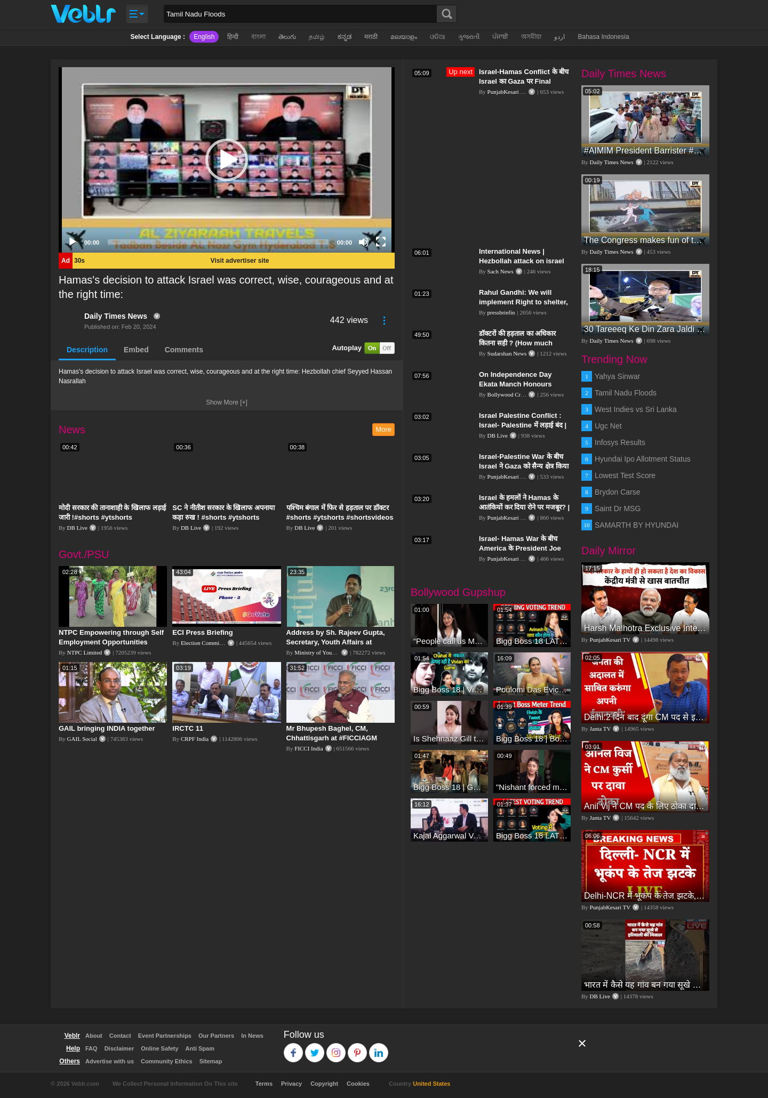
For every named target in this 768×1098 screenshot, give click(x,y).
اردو (559, 37)
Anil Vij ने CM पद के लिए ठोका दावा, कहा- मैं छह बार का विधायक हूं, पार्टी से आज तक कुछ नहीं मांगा (645, 806)
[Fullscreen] (380, 242)
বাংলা (258, 37)
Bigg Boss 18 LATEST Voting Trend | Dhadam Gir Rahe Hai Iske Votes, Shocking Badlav (532, 640)
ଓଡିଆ (437, 37)
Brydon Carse (618, 492)
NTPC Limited (84, 652)
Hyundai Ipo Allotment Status (643, 459)
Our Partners (216, 1035)
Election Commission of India (216, 643)
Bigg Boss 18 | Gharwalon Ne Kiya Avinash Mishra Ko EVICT (449, 787)
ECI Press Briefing (202, 632)
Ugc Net (608, 426)
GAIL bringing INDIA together (107, 728)
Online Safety (159, 1048)
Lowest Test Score (625, 475)
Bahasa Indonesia (603, 37)
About (93, 1035)
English (204, 37)
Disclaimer (119, 1048)
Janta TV (600, 728)
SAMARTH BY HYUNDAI (636, 525)
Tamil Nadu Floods (626, 393)
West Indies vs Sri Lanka (636, 409)
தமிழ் (317, 37)
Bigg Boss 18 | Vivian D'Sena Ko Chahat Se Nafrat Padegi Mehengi (449, 689)
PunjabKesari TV (507, 91)
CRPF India (195, 739)
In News (252, 1035)
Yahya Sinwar (617, 376)
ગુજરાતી (468, 37)
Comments (184, 349)
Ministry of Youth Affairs (324, 652)
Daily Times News (115, 316)
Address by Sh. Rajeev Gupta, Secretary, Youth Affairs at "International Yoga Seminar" (335, 642)
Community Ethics (167, 1061)
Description (87, 349)
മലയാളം (403, 37)
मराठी (371, 37)
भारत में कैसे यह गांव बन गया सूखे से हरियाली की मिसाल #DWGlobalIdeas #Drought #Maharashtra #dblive (645, 984)
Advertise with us (109, 1061)
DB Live (77, 527)
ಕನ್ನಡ (344, 37)
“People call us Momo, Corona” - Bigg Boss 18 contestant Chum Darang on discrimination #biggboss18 (449, 640)
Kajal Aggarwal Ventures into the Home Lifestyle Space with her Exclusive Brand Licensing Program (449, 835)
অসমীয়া (531, 37)
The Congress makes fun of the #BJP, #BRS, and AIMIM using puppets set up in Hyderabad (645, 240)
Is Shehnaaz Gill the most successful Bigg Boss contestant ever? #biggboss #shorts (449, 738)
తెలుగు (287, 37)
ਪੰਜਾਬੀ (500, 37)
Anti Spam (200, 1048)
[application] (227, 160)
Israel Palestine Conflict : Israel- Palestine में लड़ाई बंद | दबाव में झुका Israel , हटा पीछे (522, 425)
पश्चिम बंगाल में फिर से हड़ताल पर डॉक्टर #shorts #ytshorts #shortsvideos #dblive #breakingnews (340, 517)
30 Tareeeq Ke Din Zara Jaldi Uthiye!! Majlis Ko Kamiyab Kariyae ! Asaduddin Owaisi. (645, 329)
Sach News (500, 271)
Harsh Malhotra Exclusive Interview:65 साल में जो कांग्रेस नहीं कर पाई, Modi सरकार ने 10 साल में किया (645, 628)
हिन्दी (232, 37)
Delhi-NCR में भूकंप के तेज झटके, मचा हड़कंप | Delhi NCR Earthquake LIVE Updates (645, 895)
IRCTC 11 (187, 728)
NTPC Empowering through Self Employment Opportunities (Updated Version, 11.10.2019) (111, 642)
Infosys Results (620, 442)
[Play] (72, 242)
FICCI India (308, 748)
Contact (120, 1035)
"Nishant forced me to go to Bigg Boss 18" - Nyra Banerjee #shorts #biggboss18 (532, 787)
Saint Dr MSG (618, 508)
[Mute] (363, 242)
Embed (136, 349)
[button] (226, 160)
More (383, 429)
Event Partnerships (164, 1035)
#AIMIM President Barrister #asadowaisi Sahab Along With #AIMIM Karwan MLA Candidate (645, 150)
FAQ (91, 1048)
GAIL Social (82, 739)
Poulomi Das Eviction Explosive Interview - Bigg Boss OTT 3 (532, 689)
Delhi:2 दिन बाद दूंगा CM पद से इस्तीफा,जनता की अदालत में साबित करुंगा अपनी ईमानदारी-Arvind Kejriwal (645, 717)
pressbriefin (501, 312)
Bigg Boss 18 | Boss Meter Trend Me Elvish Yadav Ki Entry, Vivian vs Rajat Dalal (532, 738)
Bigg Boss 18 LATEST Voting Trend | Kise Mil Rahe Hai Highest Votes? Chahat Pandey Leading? (532, 835)
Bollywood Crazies (510, 394)
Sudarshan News (507, 353)
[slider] (218, 242)
